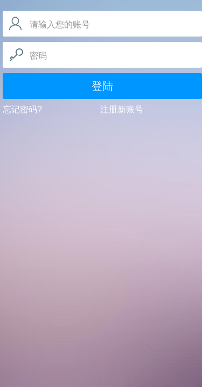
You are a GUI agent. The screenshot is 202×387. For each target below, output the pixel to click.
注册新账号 (121, 109)
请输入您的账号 (60, 24)
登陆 (102, 86)
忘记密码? (22, 109)
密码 (38, 55)
